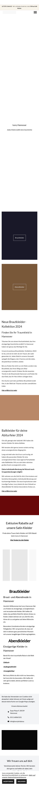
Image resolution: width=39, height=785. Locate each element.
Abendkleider (19, 287)
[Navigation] (35, 12)
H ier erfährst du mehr (9, 390)
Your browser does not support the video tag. (19, 31)
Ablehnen (21, 781)
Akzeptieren (8, 781)
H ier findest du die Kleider (19, 540)
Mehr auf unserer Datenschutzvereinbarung (18, 776)
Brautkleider (19, 238)
